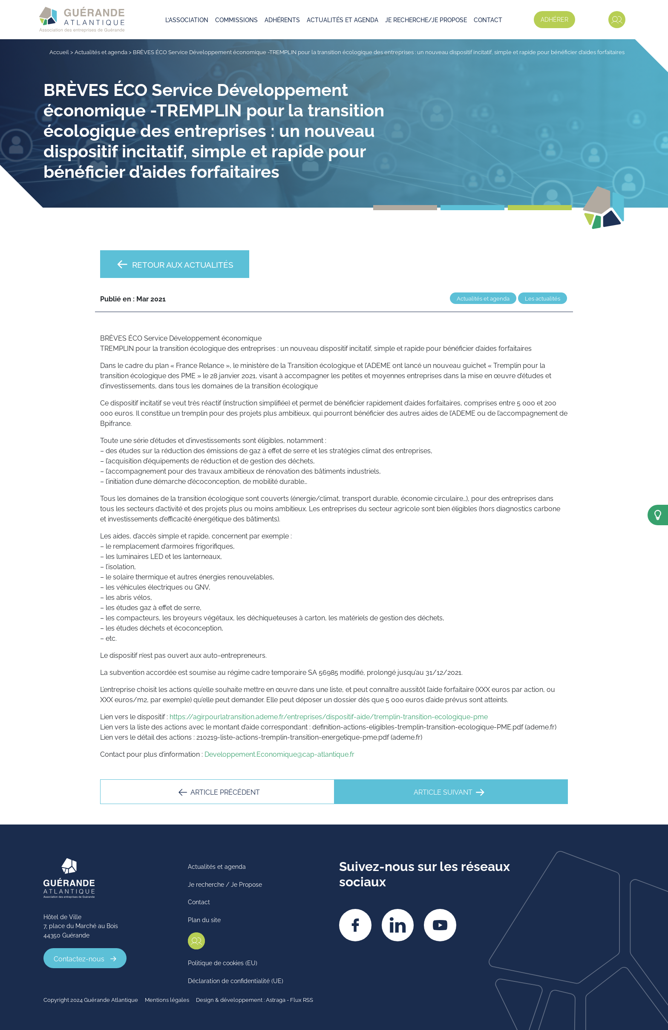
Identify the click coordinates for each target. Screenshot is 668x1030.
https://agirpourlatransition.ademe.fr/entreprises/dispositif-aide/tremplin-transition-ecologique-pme (329, 716)
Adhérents (282, 19)
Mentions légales (167, 999)
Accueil (59, 51)
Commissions (237, 19)
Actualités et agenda (343, 19)
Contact (488, 19)
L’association (187, 19)
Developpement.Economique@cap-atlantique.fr (279, 753)
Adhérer (554, 19)
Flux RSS (301, 999)
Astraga (275, 999)
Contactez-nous (79, 958)
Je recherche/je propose (426, 19)
